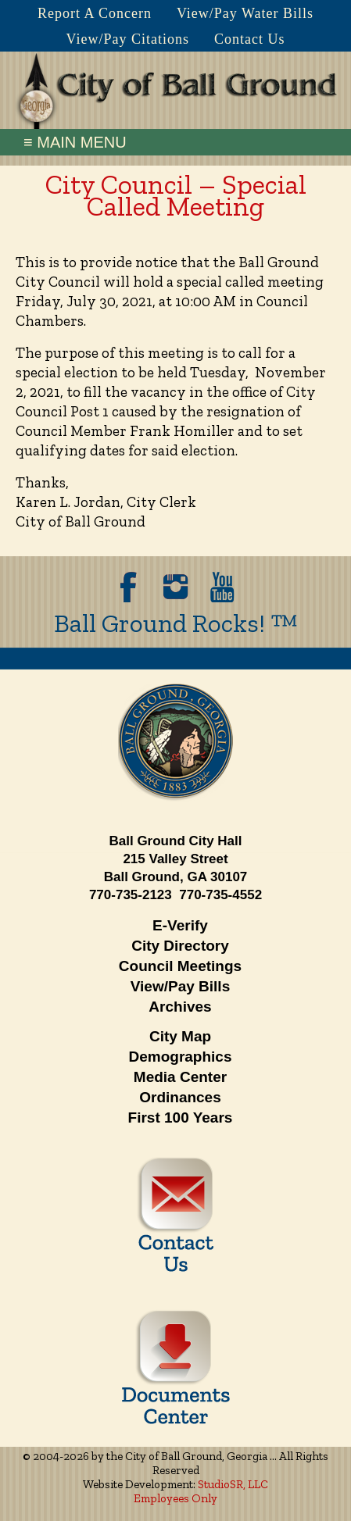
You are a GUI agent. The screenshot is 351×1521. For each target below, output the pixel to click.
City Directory (180, 945)
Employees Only (175, 1498)
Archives (180, 1006)
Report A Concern (95, 13)
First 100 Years (180, 1117)
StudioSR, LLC (233, 1484)
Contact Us (249, 39)
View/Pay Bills (180, 986)
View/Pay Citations (127, 39)
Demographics (180, 1056)
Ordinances (180, 1097)
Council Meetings (180, 966)
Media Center (180, 1077)
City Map (180, 1036)
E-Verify (180, 925)
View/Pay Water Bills (245, 13)
